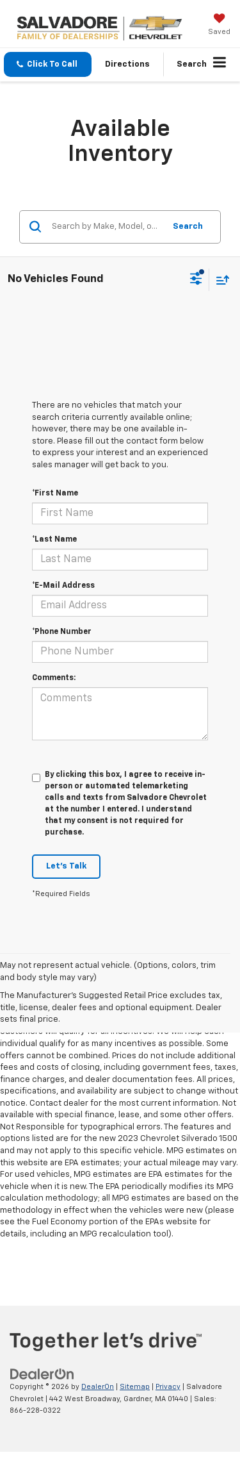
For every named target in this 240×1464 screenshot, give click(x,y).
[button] (48, 64)
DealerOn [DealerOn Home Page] (97, 1386)
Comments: (54, 678)
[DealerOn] (42, 1374)
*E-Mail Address (63, 586)
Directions (127, 64)
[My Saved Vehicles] (219, 25)
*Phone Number (62, 632)
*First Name (55, 493)
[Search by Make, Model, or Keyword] (106, 227)
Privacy (168, 1386)
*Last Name (54, 540)
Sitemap (135, 1386)
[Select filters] (196, 280)
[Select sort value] (219, 280)
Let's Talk (66, 866)
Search (188, 226)
